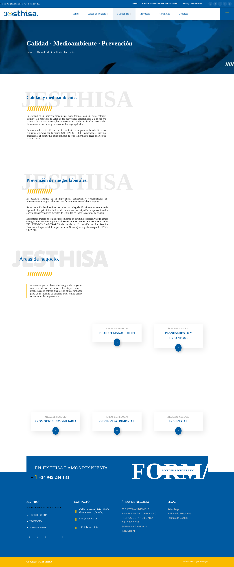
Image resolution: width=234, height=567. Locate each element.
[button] (178, 470)
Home (29, 52)
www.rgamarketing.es (199, 562)
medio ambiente (65, 130)
